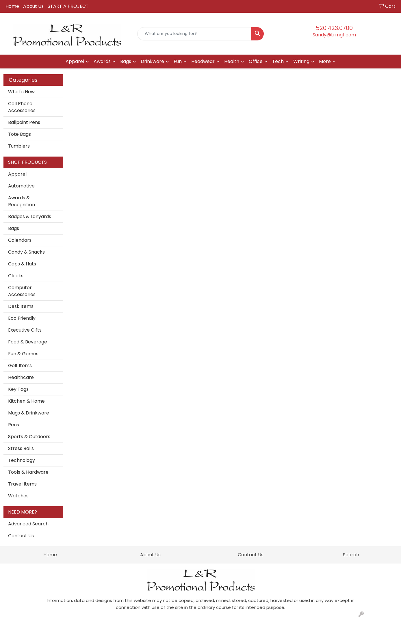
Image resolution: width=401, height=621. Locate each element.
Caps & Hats (22, 264)
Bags (13, 228)
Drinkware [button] (152, 61)
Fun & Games (23, 353)
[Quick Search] (194, 33)
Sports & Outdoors (29, 436)
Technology (21, 460)
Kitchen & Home (26, 401)
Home (12, 6)
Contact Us (21, 535)
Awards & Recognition (21, 201)
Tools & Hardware (28, 472)
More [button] (325, 61)
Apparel (17, 174)
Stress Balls (21, 448)
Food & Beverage (27, 342)
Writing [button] (301, 61)
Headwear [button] (203, 61)
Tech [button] (278, 61)
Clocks (15, 275)
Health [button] (231, 61)
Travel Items (22, 484)
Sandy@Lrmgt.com (334, 34)
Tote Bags (19, 134)
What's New (21, 91)
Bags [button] (125, 61)
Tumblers (19, 146)
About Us (33, 6)
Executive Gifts (25, 330)
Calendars (19, 240)
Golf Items (20, 365)
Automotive (21, 186)
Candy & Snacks (26, 252)
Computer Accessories (22, 291)
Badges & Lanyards (29, 216)
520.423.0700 (334, 28)
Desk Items (21, 306)
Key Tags (18, 389)
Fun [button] (178, 61)
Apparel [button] (75, 61)
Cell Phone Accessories (22, 107)
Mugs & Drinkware (28, 413)
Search (351, 554)
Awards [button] (102, 61)
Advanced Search (28, 523)
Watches (18, 495)
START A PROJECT (68, 6)
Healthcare (21, 377)
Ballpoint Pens (24, 122)
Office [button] (256, 61)
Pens (13, 424)
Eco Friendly (22, 318)
